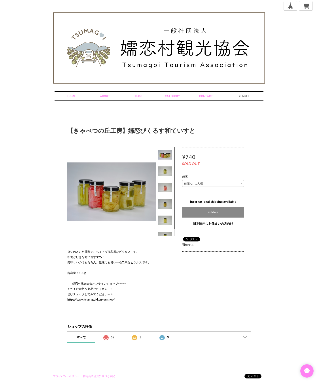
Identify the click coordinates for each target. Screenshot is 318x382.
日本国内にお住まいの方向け (213, 223)
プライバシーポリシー (66, 376)
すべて (81, 337)
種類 (185, 176)
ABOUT (105, 96)
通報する (188, 245)
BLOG (138, 96)
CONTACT (206, 96)
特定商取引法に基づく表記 (99, 376)
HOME (71, 96)
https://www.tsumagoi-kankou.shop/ (91, 299)
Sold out (213, 212)
